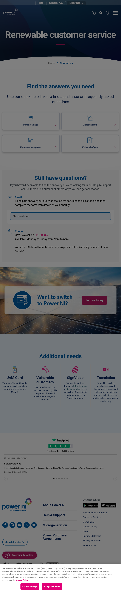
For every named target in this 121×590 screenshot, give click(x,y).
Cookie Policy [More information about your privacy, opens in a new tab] (22, 583)
